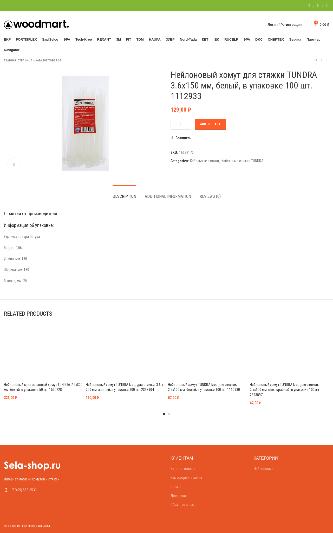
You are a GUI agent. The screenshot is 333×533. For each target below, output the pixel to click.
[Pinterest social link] (318, 5)
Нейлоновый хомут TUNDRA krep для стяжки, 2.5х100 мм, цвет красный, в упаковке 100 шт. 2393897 (285, 390)
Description (124, 196)
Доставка (178, 496)
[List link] (41, 490)
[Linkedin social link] (322, 5)
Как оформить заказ (186, 477)
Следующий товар (326, 60)
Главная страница (18, 60)
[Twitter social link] (313, 5)
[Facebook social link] (309, 5)
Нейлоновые (263, 469)
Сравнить (183, 138)
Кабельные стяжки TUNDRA (242, 161)
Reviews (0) (210, 196)
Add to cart (210, 124)
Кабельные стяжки (204, 161)
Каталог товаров (49, 60)
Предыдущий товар (316, 60)
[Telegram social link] (327, 5)
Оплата (176, 487)
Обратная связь (183, 505)
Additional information (168, 196)
